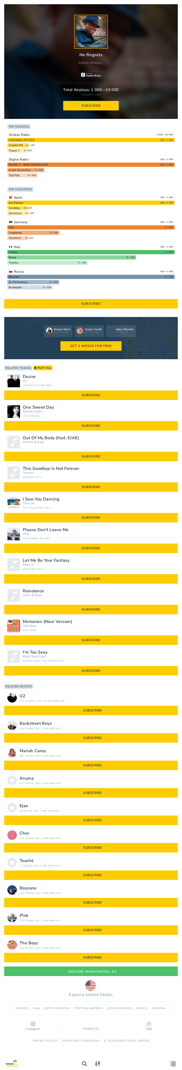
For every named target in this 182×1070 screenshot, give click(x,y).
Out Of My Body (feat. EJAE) (51, 438)
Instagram (33, 1026)
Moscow (14, 277)
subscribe (91, 105)
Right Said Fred (34, 656)
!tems (38, 595)
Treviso (13, 263)
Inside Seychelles (20, 170)
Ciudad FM (16, 145)
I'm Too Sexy (35, 652)
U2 (25, 381)
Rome (12, 257)
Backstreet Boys (36, 723)
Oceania (158, 1008)
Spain (18, 197)
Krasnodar (15, 287)
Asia (36, 1008)
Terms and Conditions (81, 1041)
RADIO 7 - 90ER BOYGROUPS (28, 165)
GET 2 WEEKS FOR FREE (91, 346)
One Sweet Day (38, 407)
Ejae (40, 442)
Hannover (15, 238)
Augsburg (15, 233)
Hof (11, 227)
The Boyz (29, 626)
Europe (23, 1008)
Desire (29, 377)
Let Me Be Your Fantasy (46, 560)
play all (43, 368)
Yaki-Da (28, 503)
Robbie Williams (91, 63)
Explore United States (91, 988)
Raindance (33, 591)
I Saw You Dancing (41, 499)
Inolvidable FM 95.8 (21, 140)
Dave (26, 595)
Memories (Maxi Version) (47, 622)
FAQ (149, 1026)
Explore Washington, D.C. (91, 971)
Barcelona (15, 213)
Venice (13, 252)
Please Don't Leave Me (45, 530)
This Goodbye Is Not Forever (51, 468)
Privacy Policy (45, 1041)
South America (119, 1008)
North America (57, 1008)
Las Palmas (16, 203)
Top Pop (14, 175)
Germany (21, 222)
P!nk (26, 534)
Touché (28, 473)
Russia (19, 271)
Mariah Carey (32, 411)
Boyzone (28, 888)
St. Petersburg (18, 282)
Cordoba (14, 208)
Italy (17, 247)
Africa (141, 1008)
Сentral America (88, 1008)
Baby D (28, 564)
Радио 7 (14, 150)
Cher (24, 833)
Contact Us (91, 1026)
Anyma (28, 442)
